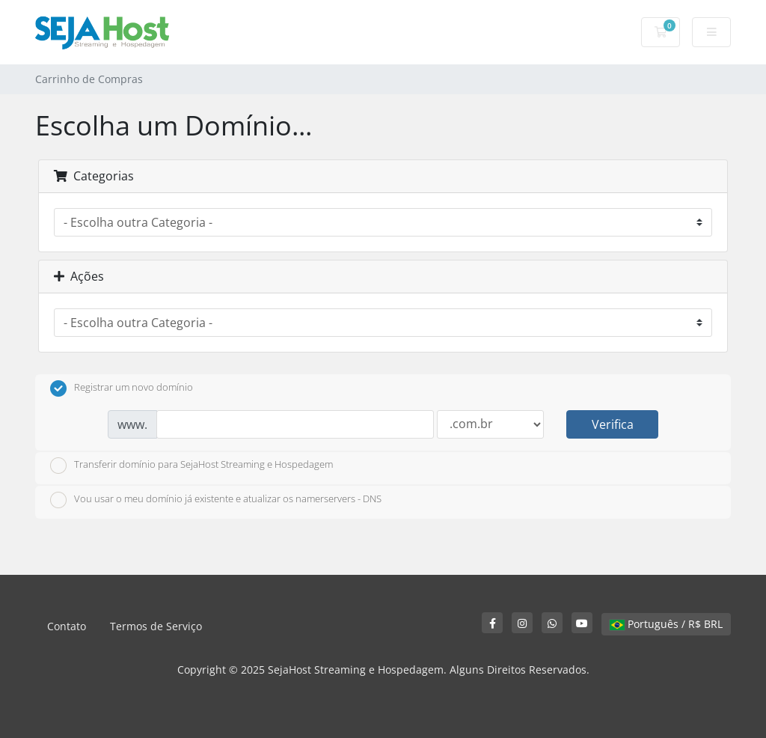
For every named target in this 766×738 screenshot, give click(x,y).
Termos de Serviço (156, 626)
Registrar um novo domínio (121, 388)
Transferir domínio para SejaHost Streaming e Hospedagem (191, 465)
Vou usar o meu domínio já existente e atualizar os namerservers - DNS (216, 500)
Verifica (613, 424)
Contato (66, 626)
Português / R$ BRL (666, 624)
